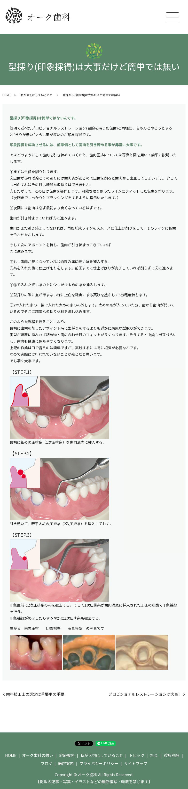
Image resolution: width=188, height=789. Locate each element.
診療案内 (67, 755)
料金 (154, 755)
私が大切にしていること (37, 95)
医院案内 (66, 763)
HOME (6, 95)
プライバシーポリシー (98, 763)
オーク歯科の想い (37, 755)
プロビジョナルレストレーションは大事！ (145, 694)
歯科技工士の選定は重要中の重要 (35, 694)
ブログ (46, 763)
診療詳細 (171, 755)
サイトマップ (135, 763)
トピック (136, 755)
